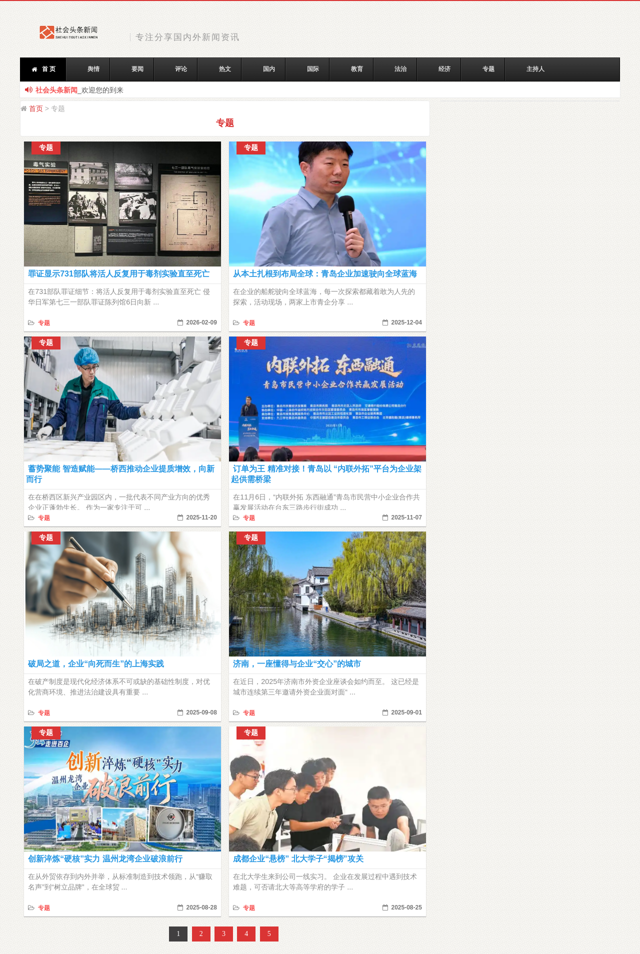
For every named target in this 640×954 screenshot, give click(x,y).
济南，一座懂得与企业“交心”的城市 (297, 664)
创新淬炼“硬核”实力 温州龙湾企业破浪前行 (105, 858)
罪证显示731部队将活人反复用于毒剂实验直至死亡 (119, 274)
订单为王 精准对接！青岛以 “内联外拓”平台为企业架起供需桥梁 (326, 474)
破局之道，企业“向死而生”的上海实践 (96, 664)
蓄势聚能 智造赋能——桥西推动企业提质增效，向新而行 (120, 474)
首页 (36, 108)
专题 (43, 323)
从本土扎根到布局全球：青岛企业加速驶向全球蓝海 (325, 274)
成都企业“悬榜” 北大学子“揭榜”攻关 (298, 858)
